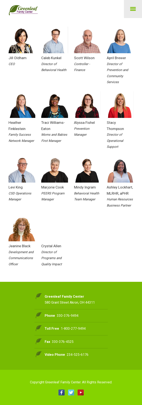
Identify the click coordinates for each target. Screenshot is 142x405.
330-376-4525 (63, 342)
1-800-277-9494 (73, 329)
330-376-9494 (67, 316)
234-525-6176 (77, 355)
